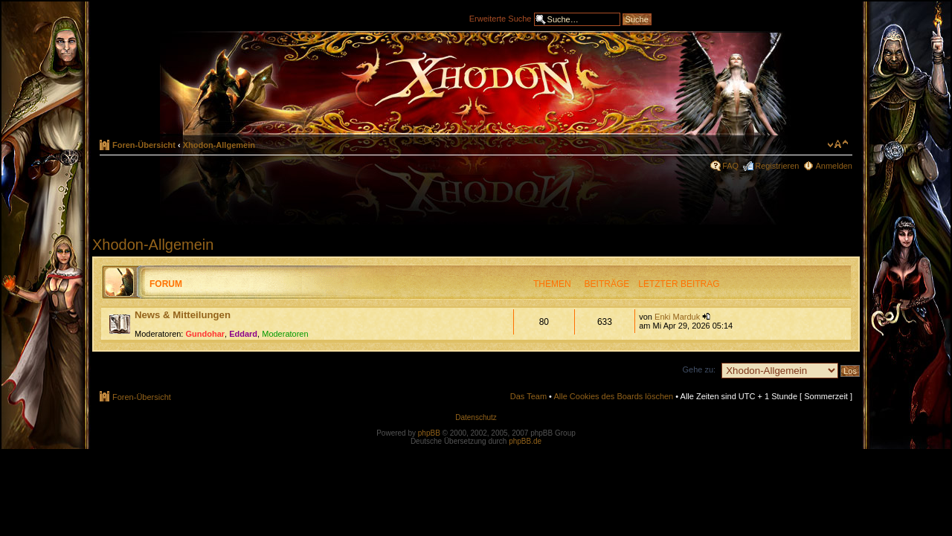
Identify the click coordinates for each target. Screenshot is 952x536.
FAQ (730, 165)
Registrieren (777, 165)
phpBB (429, 433)
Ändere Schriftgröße (838, 144)
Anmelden (833, 165)
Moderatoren (285, 333)
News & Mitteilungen (183, 314)
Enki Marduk (677, 316)
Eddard (243, 333)
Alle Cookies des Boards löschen (613, 396)
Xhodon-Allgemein (219, 145)
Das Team (528, 396)
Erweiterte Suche (500, 17)
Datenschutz (476, 417)
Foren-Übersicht (144, 145)
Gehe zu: (698, 369)
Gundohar (205, 333)
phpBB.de (525, 441)
